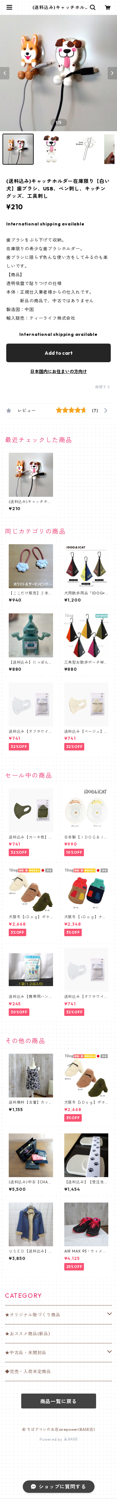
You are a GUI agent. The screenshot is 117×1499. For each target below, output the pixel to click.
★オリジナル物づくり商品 (33, 1315)
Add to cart (59, 353)
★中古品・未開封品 (25, 1352)
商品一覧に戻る (58, 1401)
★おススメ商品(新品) (27, 1334)
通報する (103, 387)
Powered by (58, 1439)
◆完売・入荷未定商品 (28, 1371)
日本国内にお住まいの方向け (58, 371)
